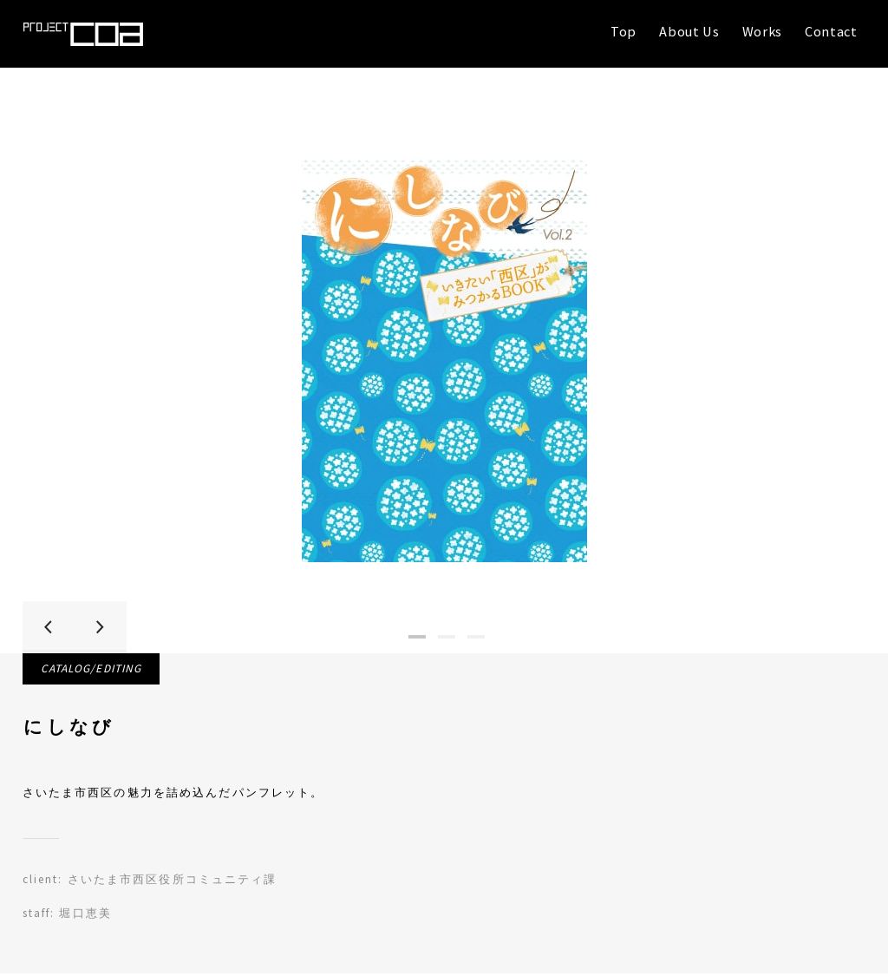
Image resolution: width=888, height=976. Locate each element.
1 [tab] (417, 633)
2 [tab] (446, 633)
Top (623, 31)
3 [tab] (476, 633)
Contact (831, 31)
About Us (689, 31)
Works (762, 31)
